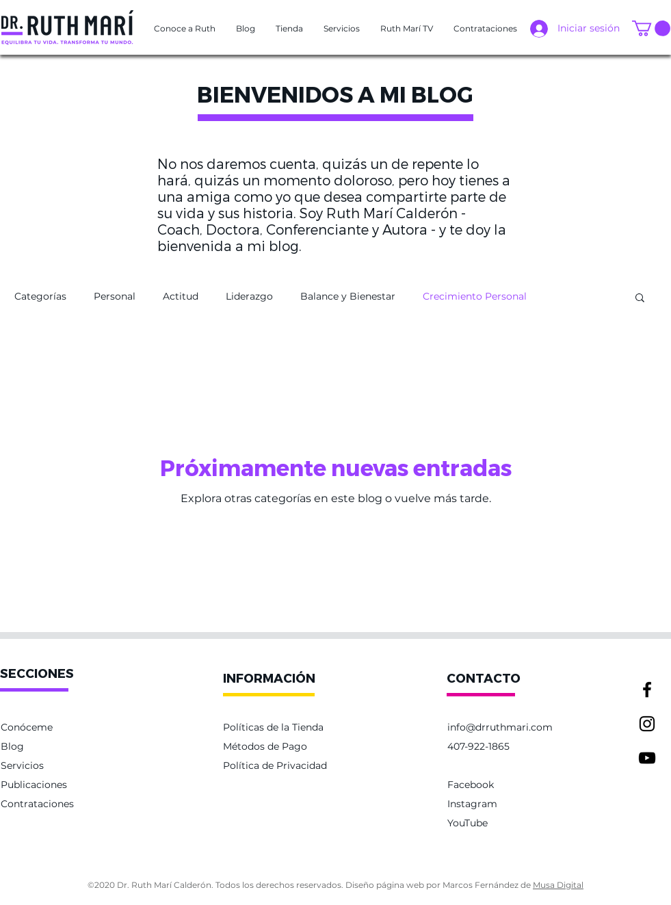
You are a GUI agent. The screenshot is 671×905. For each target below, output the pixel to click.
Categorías (40, 296)
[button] (185, 29)
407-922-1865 (478, 746)
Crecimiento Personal (475, 296)
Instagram (472, 804)
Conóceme (27, 727)
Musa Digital (558, 885)
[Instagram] (647, 723)
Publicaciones (34, 784)
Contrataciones (37, 804)
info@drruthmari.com (500, 727)
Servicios (22, 765)
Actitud (180, 296)
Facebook (470, 784)
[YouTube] (647, 758)
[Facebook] (647, 689)
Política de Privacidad (275, 765)
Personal (114, 296)
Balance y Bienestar (347, 296)
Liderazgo (249, 296)
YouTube (467, 823)
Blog (12, 746)
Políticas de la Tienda (273, 727)
